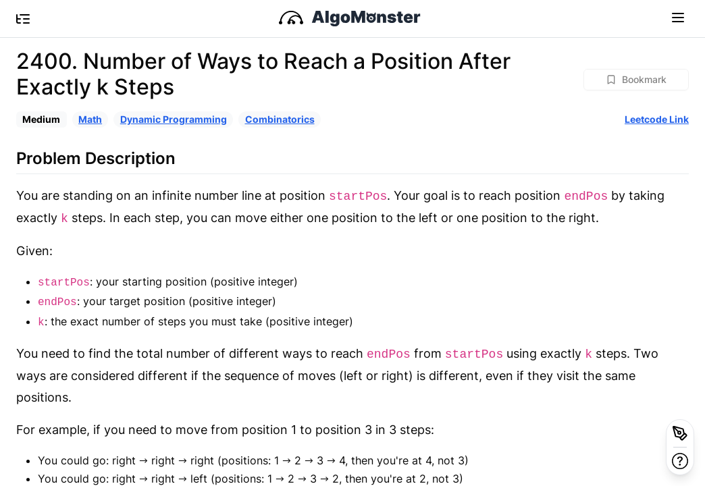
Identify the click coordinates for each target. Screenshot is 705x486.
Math (90, 119)
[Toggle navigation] (678, 17)
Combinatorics (280, 119)
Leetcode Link (657, 119)
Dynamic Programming (173, 119)
